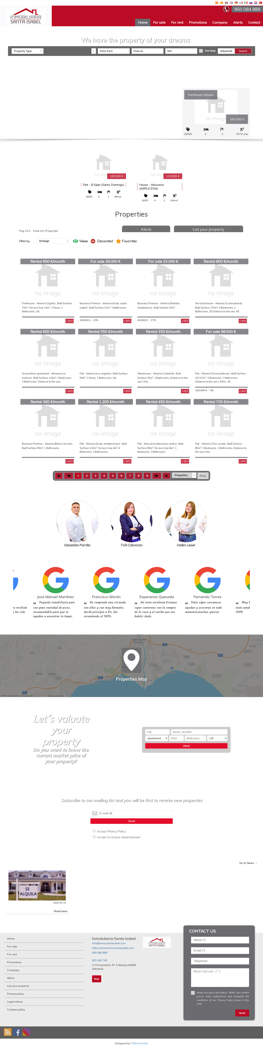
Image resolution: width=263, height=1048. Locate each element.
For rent (177, 22)
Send (131, 821)
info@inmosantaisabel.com (109, 943)
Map (96, 978)
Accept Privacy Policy (111, 831)
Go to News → (248, 863)
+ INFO (69, 321)
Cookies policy (16, 1009)
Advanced (226, 50)
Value (186, 745)
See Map (210, 50)
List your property (208, 229)
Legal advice (15, 1001)
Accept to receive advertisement (118, 837)
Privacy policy (15, 993)
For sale (159, 22)
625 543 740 (99, 960)
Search (243, 50)
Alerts (238, 22)
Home (143, 22)
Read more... (61, 911)
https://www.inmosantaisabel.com (113, 948)
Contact (254, 22)
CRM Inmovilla (139, 1043)
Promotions (198, 22)
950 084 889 (99, 952)
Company (220, 22)
